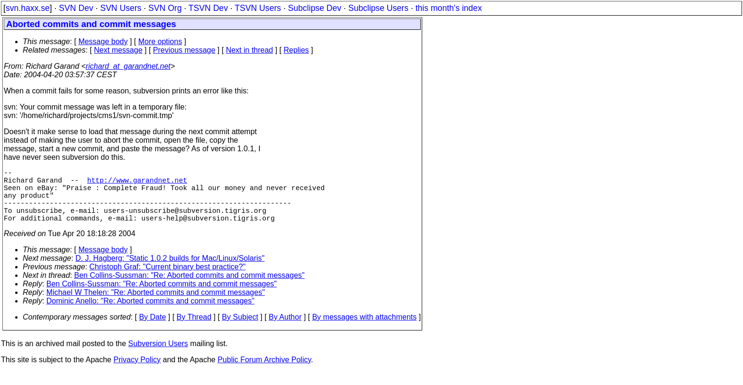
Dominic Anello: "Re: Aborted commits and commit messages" (150, 314)
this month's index (449, 8)
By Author (285, 330)
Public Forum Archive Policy (264, 373)
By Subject (240, 330)
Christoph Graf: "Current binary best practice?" (168, 280)
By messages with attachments (364, 330)
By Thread (194, 330)
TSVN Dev (208, 8)
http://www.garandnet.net (137, 183)
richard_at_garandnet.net (128, 66)
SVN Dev (76, 8)
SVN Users (120, 8)
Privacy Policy (137, 373)
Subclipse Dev (314, 8)
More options (160, 41)
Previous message (184, 50)
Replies (296, 50)
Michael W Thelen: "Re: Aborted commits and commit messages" (155, 306)
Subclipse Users (378, 8)
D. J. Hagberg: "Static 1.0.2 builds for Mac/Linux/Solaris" (169, 271)
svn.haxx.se (28, 8)
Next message (118, 50)
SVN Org (164, 8)
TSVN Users (258, 8)
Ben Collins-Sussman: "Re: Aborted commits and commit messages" (189, 288)
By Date (152, 330)
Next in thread (249, 50)
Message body (102, 41)
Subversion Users (158, 357)
